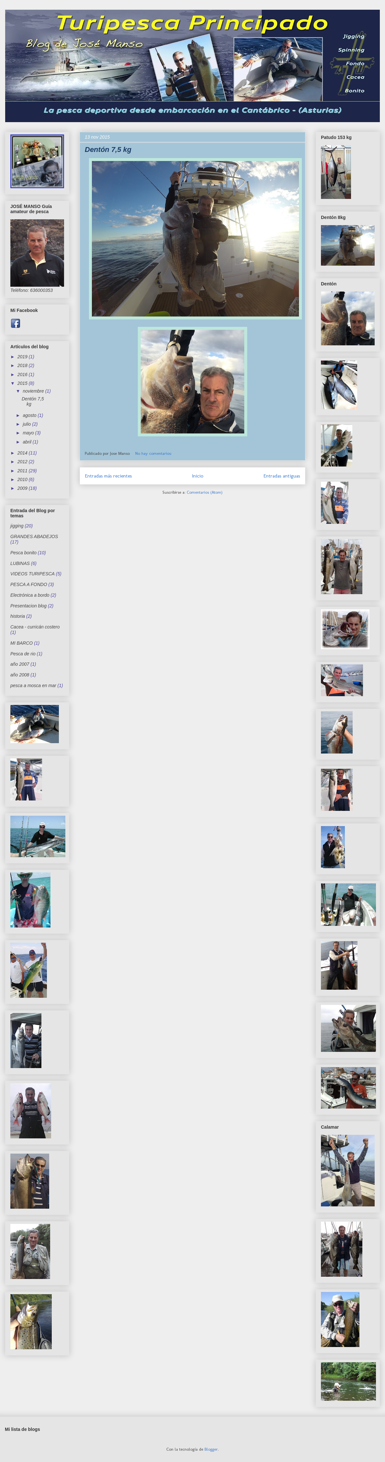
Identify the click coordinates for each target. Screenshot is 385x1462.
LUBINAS (20, 563)
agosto (30, 415)
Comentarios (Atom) (205, 492)
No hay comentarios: (154, 453)
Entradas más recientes (108, 476)
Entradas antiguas (281, 476)
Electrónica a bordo (30, 595)
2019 (23, 356)
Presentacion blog (28, 605)
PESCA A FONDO (28, 584)
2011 (23, 470)
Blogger (211, 1449)
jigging (16, 525)
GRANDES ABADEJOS (34, 536)
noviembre (34, 391)
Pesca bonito (23, 552)
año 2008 (19, 674)
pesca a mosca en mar (33, 685)
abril (27, 441)
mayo (29, 432)
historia (17, 616)
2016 (23, 374)
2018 (23, 365)
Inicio (198, 476)
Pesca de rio (23, 653)
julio (27, 424)
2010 (23, 479)
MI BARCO (21, 643)
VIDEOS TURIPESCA (32, 573)
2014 (23, 452)
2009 (23, 488)
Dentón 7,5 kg (108, 149)
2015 (23, 383)
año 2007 (19, 664)
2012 (23, 461)
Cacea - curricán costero (35, 626)
